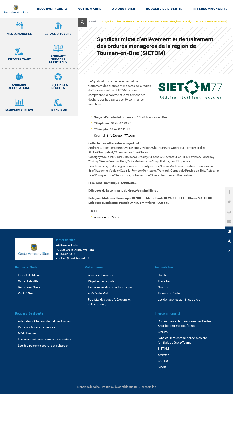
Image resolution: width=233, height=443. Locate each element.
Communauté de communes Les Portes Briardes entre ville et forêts (184, 323)
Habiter (163, 275)
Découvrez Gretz (29, 287)
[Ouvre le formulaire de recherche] (82, 22)
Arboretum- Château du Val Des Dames (44, 321)
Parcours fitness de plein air (36, 327)
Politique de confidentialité (119, 386)
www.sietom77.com (107, 217)
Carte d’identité (28, 281)
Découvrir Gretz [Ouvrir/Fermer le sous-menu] (52, 8)
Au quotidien (164, 267)
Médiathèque (27, 333)
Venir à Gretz (26, 293)
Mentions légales (88, 386)
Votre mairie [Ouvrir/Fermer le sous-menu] (89, 8)
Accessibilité (147, 386)
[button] (229, 221)
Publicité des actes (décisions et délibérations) (109, 302)
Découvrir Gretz (26, 267)
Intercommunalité (167, 313)
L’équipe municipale (101, 281)
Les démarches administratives (179, 299)
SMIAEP (163, 354)
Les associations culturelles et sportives (44, 339)
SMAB (162, 367)
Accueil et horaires (100, 275)
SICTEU (163, 361)
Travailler (164, 281)
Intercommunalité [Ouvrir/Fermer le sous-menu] (210, 8)
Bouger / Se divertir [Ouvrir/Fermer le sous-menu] (164, 8)
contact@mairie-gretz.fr (73, 258)
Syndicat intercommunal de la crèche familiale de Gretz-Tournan (182, 340)
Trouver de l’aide (169, 293)
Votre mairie (94, 267)
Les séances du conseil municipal (110, 287)
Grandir (163, 287)
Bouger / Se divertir (29, 313)
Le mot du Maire (29, 275)
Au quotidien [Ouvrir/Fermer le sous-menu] (123, 8)
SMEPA (163, 332)
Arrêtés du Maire (99, 293)
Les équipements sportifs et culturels (43, 345)
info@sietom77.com (121, 135)
